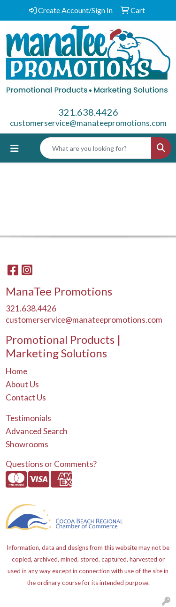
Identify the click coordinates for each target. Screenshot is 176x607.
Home (16, 371)
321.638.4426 (88, 112)
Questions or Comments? (51, 464)
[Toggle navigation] (14, 148)
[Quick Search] (96, 148)
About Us (22, 384)
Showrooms (27, 444)
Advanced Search (37, 431)
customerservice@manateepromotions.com (88, 123)
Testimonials (28, 418)
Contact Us (26, 397)
